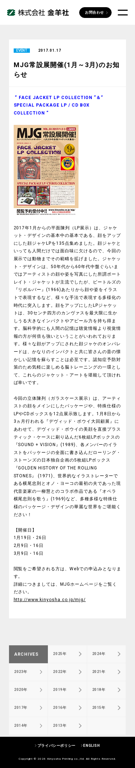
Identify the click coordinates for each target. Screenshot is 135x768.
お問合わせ (94, 12)
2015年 (98, 719)
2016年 (59, 719)
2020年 (20, 701)
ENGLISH (91, 746)
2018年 (98, 701)
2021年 (98, 683)
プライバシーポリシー (56, 746)
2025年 (59, 665)
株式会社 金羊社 (38, 12)
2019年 (59, 701)
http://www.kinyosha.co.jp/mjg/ (50, 599)
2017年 (20, 719)
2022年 (59, 683)
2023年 (20, 683)
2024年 (98, 665)
